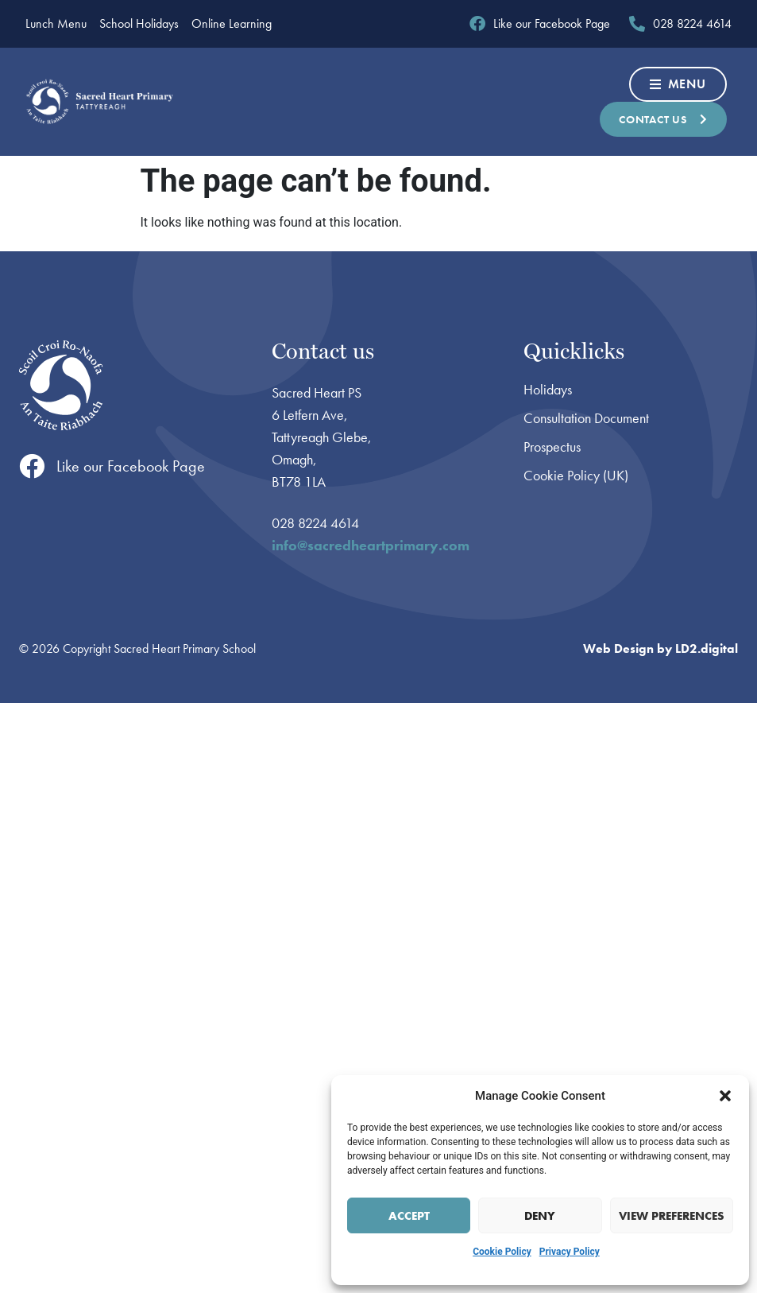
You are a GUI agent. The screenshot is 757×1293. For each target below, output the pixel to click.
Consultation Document (586, 418)
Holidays (547, 390)
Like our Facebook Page (130, 466)
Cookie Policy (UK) (575, 475)
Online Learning (231, 24)
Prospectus (552, 447)
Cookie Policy (502, 1251)
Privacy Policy (569, 1251)
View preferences (671, 1216)
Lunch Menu (56, 24)
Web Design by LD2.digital (660, 648)
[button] (725, 1096)
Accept (409, 1216)
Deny (539, 1216)
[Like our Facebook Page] (31, 466)
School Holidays (139, 24)
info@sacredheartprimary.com (370, 545)
